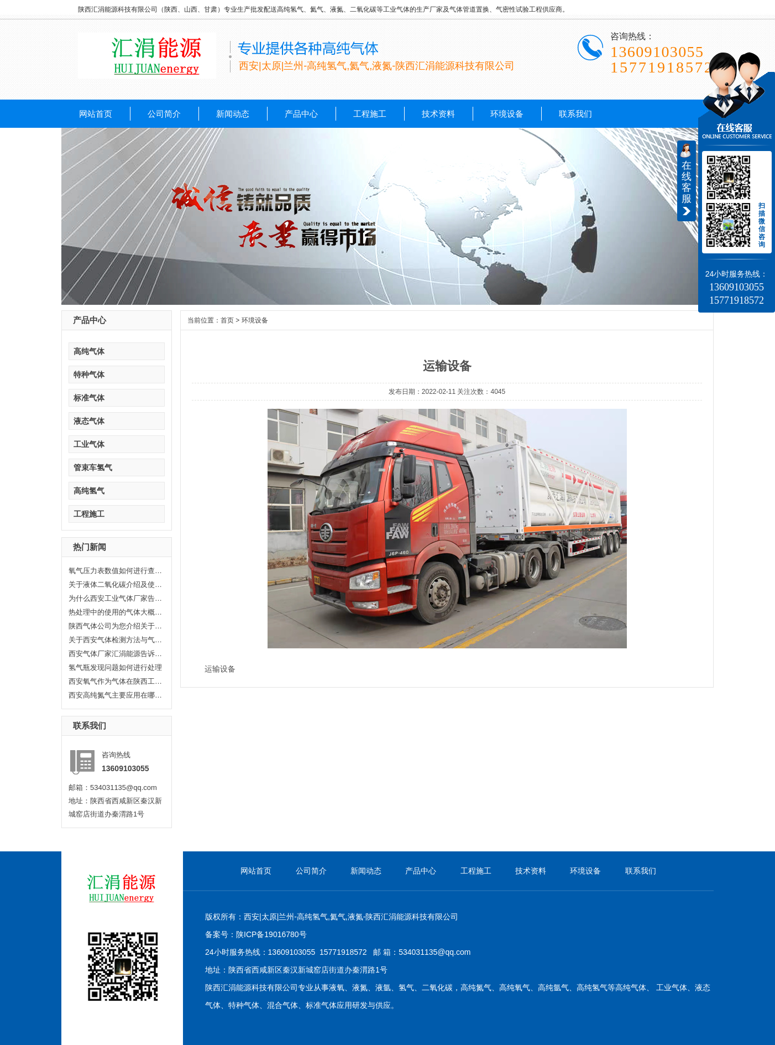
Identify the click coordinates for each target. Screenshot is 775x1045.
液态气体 (89, 421)
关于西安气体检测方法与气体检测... (116, 640)
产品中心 (301, 113)
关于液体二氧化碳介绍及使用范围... (116, 584)
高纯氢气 (89, 490)
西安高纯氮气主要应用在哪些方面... (116, 695)
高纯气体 (89, 351)
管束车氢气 (93, 467)
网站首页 (95, 113)
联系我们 (575, 113)
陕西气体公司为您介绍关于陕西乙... (116, 626)
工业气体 (89, 444)
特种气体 (89, 374)
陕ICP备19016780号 (271, 934)
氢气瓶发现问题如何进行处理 (115, 667)
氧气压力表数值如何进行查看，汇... (116, 570)
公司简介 (164, 113)
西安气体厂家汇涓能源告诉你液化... (116, 653)
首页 (227, 320)
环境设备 (506, 113)
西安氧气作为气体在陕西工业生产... (116, 681)
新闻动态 (232, 113)
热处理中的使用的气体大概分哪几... (116, 612)
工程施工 (369, 113)
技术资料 (438, 113)
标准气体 (89, 397)
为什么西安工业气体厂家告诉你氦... (116, 598)
